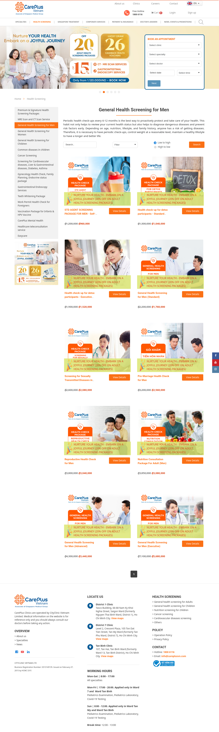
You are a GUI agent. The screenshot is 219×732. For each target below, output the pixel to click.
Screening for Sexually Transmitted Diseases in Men (79, 380)
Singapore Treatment (68, 22)
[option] (109, 57)
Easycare (22, 235)
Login (173, 12)
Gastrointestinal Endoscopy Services (32, 188)
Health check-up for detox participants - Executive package (80, 296)
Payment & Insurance (122, 22)
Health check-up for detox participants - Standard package (153, 213)
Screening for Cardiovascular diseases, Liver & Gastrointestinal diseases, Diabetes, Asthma (36, 165)
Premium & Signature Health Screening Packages (33, 112)
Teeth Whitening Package (31, 196)
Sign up (192, 12)
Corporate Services (95, 22)
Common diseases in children (34, 149)
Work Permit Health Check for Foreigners (34, 203)
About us (119, 3)
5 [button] (115, 92)
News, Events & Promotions (178, 22)
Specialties (20, 22)
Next (154, 83)
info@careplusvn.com (173, 656)
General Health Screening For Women (34, 133)
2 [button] (104, 92)
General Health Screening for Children (33, 142)
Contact (174, 3)
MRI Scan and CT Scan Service (34, 119)
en (192, 3)
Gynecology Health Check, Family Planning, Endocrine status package (36, 178)
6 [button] (119, 92)
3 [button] (108, 92)
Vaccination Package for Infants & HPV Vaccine (36, 213)
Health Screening (42, 22)
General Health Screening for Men (36, 125)
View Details (119, 211)
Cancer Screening (27, 155)
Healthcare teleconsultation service (33, 228)
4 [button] (111, 92)
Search (197, 144)
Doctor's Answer (148, 22)
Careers (155, 3)
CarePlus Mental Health (30, 220)
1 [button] (100, 92)
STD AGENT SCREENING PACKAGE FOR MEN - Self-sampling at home (80, 213)
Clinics (136, 3)
